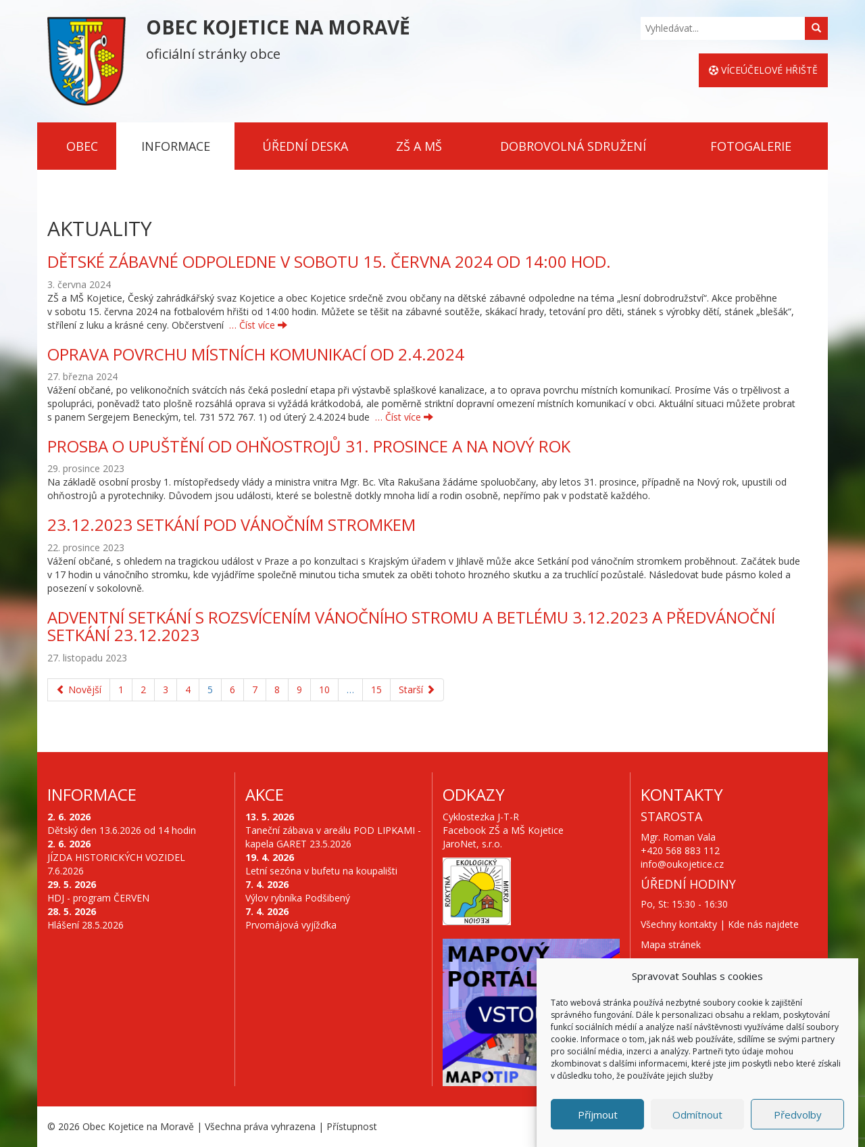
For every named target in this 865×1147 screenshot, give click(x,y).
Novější (78, 689)
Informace (175, 146)
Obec (82, 146)
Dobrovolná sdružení (573, 146)
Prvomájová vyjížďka (291, 924)
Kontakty (682, 794)
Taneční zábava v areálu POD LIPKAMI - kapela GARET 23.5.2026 (333, 837)
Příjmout (598, 1114)
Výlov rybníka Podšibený (297, 897)
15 (376, 689)
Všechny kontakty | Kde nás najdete (720, 924)
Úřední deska (305, 146)
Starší (417, 689)
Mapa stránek (671, 944)
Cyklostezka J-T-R (481, 816)
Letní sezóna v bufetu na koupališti (321, 870)
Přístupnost (351, 1126)
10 (324, 689)
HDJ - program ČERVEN (98, 897)
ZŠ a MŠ (419, 146)
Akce (264, 794)
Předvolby (798, 1114)
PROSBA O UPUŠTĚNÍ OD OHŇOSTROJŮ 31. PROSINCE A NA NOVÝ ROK (308, 446)
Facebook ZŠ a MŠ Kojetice (503, 830)
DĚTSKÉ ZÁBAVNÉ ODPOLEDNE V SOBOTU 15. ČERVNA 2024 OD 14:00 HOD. (329, 261)
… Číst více (258, 325)
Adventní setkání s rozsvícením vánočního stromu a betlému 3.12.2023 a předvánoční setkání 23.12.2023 (411, 626)
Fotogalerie (750, 146)
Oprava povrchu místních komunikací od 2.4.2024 (255, 354)
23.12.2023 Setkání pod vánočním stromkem (231, 524)
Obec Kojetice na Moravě (138, 1126)
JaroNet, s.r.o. (472, 843)
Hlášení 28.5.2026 (85, 924)
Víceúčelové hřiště (763, 70)
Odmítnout (697, 1114)
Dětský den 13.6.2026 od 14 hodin (121, 830)
